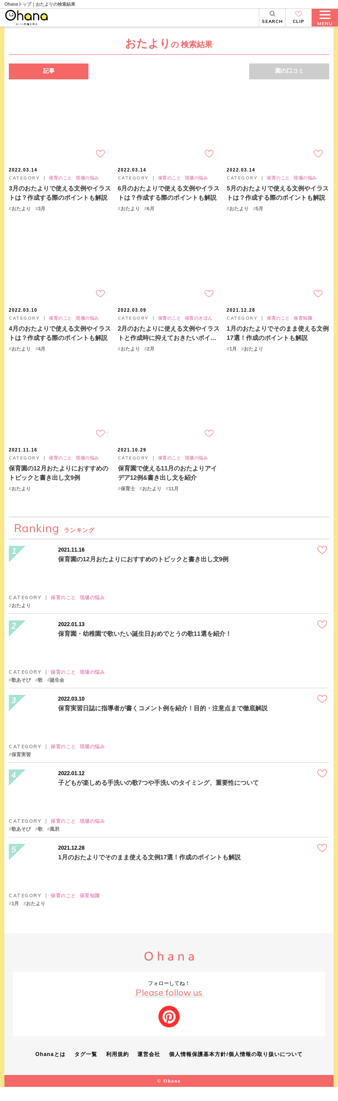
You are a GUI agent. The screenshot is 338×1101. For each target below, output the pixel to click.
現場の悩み (87, 183)
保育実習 (21, 769)
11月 (174, 503)
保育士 (128, 503)
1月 (233, 358)
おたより (21, 214)
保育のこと (60, 183)
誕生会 (57, 694)
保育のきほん (199, 328)
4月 (41, 358)
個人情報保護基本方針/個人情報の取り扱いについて (236, 1068)
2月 (150, 358)
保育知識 (303, 328)
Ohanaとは (50, 1068)
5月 (259, 214)
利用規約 (117, 1068)
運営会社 (149, 1068)
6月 (150, 214)
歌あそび (21, 694)
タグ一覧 (85, 1068)
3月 (41, 214)
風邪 (54, 843)
